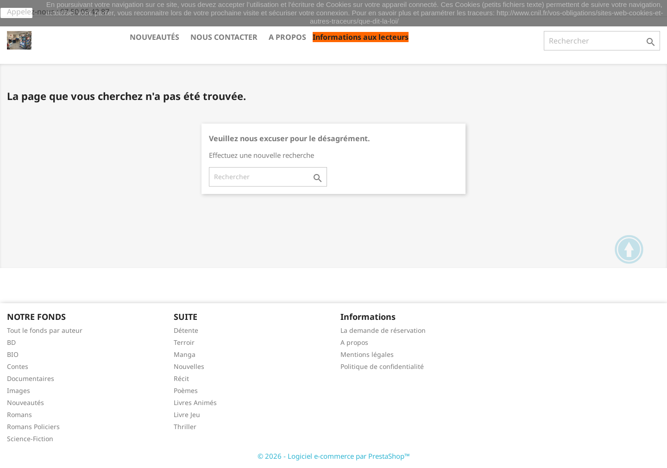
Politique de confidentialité (382, 366)
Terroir (184, 342)
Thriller (185, 426)
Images (18, 390)
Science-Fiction (30, 438)
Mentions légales (367, 354)
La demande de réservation (383, 330)
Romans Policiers (33, 426)
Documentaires (30, 378)
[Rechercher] (602, 40)
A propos (287, 37)
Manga (184, 354)
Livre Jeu (187, 414)
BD (11, 342)
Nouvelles (189, 366)
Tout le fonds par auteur (44, 330)
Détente (186, 330)
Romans (19, 414)
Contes (17, 366)
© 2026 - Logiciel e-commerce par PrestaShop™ (334, 456)
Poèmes (186, 390)
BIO (13, 354)
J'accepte (16, 13)
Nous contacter (224, 37)
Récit (181, 378)
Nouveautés (154, 37)
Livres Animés (195, 402)
